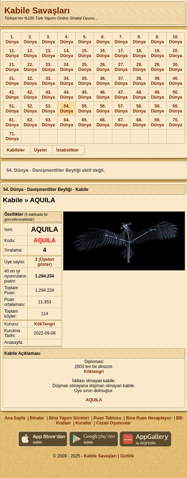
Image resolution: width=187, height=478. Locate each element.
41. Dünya (12, 95)
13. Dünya (48, 53)
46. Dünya (102, 95)
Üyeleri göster (45, 262)
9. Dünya (157, 39)
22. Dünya (30, 67)
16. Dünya (102, 53)
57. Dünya (121, 109)
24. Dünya (66, 67)
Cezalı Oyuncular (113, 423)
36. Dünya (102, 81)
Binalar (37, 418)
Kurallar (83, 423)
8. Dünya (139, 39)
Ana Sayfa (15, 418)
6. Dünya (102, 39)
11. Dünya (12, 53)
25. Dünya (84, 67)
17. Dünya (121, 53)
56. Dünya (102, 109)
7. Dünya (121, 39)
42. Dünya (30, 95)
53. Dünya (48, 109)
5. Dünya (84, 39)
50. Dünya (175, 95)
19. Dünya (157, 53)
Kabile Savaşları (37, 10)
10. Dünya (175, 39)
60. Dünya (175, 109)
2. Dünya (30, 39)
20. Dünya (175, 53)
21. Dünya (12, 67)
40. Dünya (175, 81)
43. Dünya (48, 95)
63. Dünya (48, 122)
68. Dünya (139, 122)
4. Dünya (66, 39)
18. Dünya (139, 53)
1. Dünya (12, 39)
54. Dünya (66, 109)
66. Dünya (102, 122)
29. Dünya (157, 67)
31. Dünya (12, 81)
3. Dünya (48, 39)
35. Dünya (84, 81)
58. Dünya (139, 109)
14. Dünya (66, 53)
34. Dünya (66, 81)
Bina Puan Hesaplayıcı (148, 418)
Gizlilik (127, 456)
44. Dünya (66, 95)
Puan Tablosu (107, 418)
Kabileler (16, 150)
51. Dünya (12, 109)
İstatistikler (67, 150)
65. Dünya (84, 122)
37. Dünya (121, 81)
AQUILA (94, 399)
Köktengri (94, 371)
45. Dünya (84, 95)
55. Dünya (84, 109)
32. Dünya (30, 81)
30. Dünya (175, 67)
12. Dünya (30, 53)
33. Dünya (48, 81)
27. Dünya (121, 67)
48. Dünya (139, 95)
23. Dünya (48, 67)
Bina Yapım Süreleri (69, 418)
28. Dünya (139, 67)
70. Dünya (175, 122)
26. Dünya (102, 67)
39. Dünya (157, 81)
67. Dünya (121, 122)
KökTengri (44, 324)
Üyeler (40, 150)
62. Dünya (30, 122)
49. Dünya (157, 95)
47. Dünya (121, 95)
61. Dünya (12, 122)
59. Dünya (157, 109)
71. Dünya (12, 136)
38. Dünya (139, 81)
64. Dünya (66, 122)
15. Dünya (84, 53)
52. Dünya (30, 109)
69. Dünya (157, 122)
